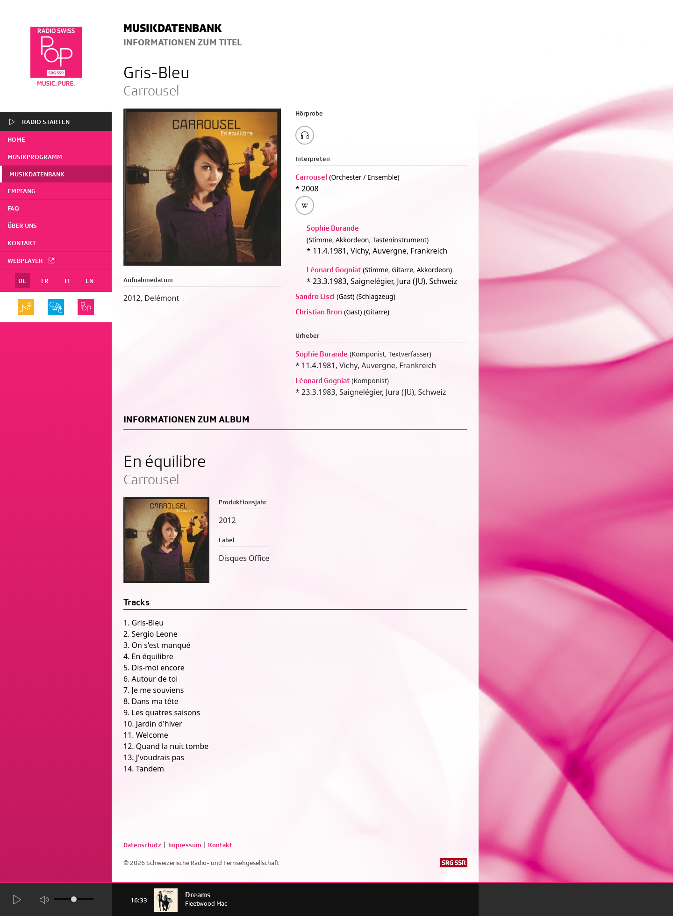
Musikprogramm (34, 156)
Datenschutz (142, 845)
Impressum (184, 845)
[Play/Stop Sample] (304, 135)
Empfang (21, 191)
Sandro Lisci (315, 296)
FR (45, 280)
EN (89, 280)
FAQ (13, 208)
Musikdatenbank (36, 174)
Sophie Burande (333, 228)
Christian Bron (318, 311)
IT (67, 280)
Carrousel (311, 177)
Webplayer (31, 260)
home (16, 139)
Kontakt (21, 243)
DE (22, 280)
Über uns (22, 225)
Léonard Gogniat (334, 269)
